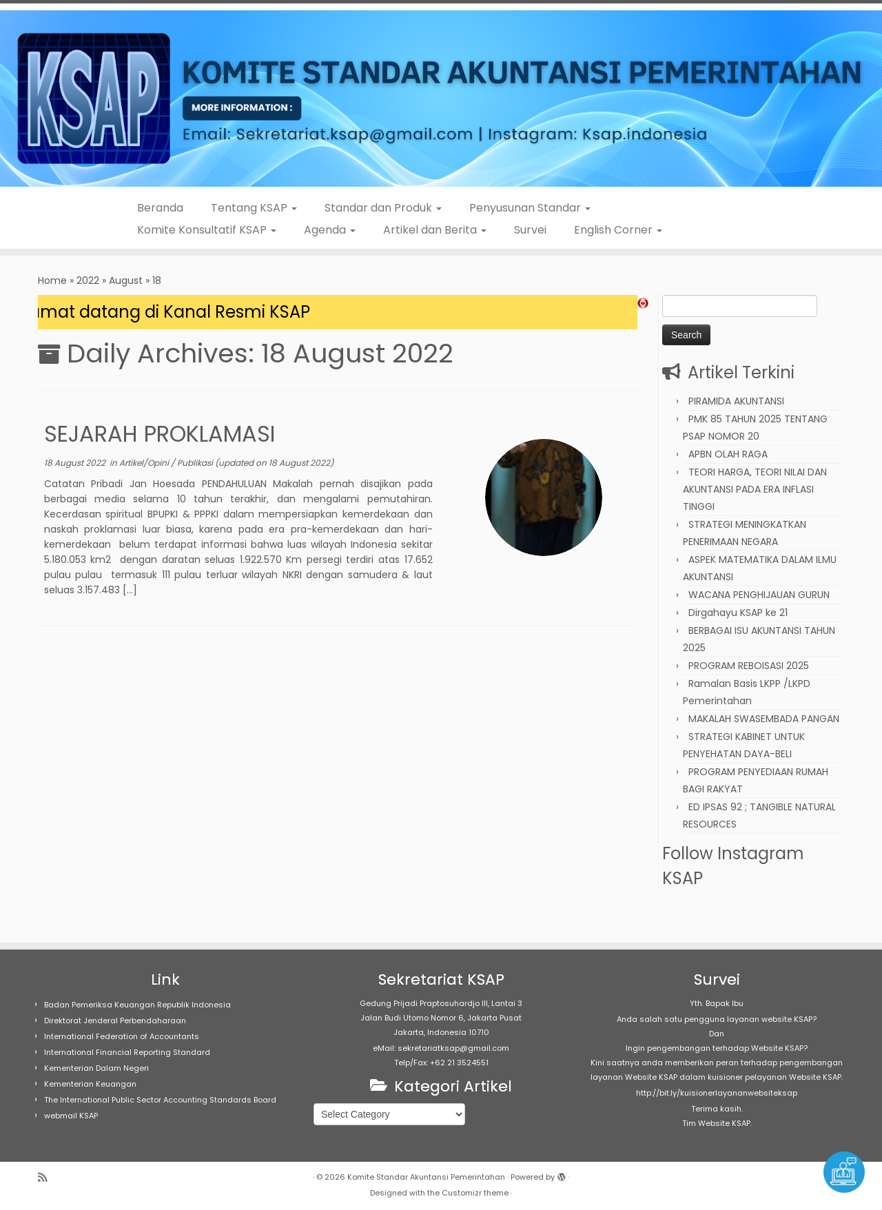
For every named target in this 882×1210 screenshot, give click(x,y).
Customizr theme (475, 1192)
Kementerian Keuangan (90, 1083)
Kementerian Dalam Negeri (96, 1068)
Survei (530, 230)
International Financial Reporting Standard (127, 1052)
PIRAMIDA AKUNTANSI (736, 401)
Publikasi (196, 463)
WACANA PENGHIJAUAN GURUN (759, 595)
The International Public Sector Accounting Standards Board (160, 1099)
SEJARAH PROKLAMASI (159, 433)
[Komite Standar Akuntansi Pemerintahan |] (441, 98)
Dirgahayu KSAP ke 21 (738, 612)
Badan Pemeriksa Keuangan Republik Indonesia (137, 1004)
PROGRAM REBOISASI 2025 (748, 666)
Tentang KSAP (254, 208)
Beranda (160, 208)
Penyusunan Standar (530, 208)
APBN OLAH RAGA (728, 454)
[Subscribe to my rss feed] (47, 1177)
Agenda (330, 230)
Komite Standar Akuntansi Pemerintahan (426, 1176)
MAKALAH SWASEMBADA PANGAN (763, 719)
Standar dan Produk (383, 208)
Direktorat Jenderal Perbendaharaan (115, 1020)
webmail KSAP (71, 1115)
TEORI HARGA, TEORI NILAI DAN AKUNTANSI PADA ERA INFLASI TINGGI (755, 489)
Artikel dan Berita (434, 230)
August (126, 280)
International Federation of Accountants (121, 1036)
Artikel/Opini (145, 463)
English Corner (618, 230)
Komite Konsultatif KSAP (206, 230)
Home (52, 280)
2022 (87, 280)
